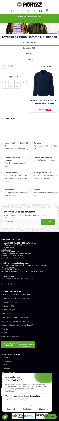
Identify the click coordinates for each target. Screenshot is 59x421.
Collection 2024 (29, 48)
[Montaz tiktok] (2, 284)
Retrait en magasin (8, 310)
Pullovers (29, 54)
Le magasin (5, 357)
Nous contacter (26, 279)
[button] (17, 11)
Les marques (6, 361)
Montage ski (6, 314)
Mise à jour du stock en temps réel (14, 317)
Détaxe (4, 333)
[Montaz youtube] (11, 284)
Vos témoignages (8, 372)
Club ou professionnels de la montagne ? (17, 325)
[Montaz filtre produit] (3, 66)
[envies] (28, 11)
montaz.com (10, 267)
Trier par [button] (46, 66)
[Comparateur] (34, 11)
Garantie (4, 329)
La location (5, 369)
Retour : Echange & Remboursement (15, 298)
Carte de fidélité (7, 306)
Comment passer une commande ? (15, 321)
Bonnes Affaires (29, 42)
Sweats (29, 59)
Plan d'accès (6, 249)
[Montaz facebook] (8, 284)
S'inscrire (48, 222)
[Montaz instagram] (5, 284)
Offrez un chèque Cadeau (11, 337)
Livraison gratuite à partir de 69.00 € (15, 294)
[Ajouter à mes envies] (55, 73)
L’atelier (4, 365)
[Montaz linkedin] (14, 284)
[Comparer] (55, 79)
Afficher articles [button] (9, 118)
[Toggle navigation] (11, 11)
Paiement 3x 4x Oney (9, 302)
